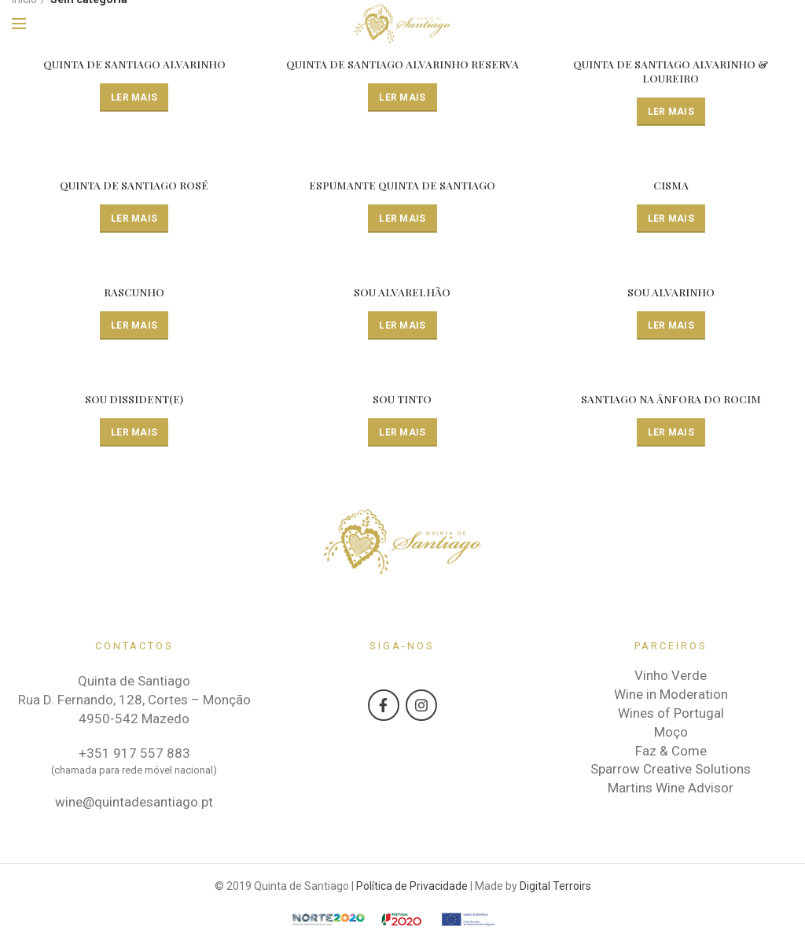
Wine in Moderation (671, 696)
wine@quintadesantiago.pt (134, 802)
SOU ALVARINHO (671, 293)
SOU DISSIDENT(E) (134, 400)
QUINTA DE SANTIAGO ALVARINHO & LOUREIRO (670, 71)
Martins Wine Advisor (670, 789)
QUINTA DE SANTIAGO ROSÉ (134, 186)
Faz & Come (671, 751)
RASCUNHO (134, 293)
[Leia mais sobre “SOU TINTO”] (402, 433)
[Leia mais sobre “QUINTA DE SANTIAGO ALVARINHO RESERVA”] (402, 97)
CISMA (671, 186)
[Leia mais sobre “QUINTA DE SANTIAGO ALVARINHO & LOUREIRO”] (671, 111)
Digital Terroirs (555, 886)
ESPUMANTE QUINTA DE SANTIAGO (402, 186)
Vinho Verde (670, 677)
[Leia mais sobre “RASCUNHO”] (134, 326)
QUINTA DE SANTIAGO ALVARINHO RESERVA (402, 64)
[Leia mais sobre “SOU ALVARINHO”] (671, 326)
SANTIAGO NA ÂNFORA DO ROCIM (671, 400)
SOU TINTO (402, 400)
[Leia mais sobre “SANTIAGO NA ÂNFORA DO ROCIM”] (671, 433)
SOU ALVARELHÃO (402, 293)
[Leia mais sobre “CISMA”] (671, 219)
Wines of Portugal (671, 714)
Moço (671, 733)
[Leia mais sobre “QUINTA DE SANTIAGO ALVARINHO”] (134, 97)
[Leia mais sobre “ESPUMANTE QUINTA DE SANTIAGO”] (402, 219)
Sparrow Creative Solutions (670, 770)
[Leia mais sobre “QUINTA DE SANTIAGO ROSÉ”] (134, 219)
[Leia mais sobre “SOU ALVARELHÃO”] (402, 326)
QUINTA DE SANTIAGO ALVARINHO (134, 64)
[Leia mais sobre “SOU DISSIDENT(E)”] (134, 433)
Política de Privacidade (412, 886)
